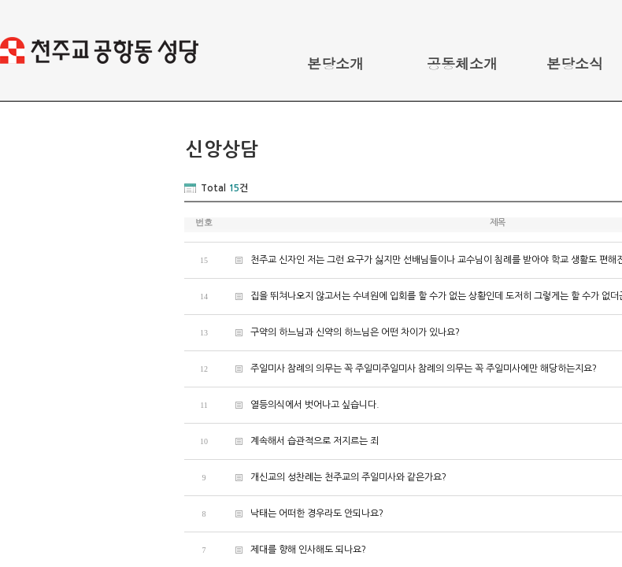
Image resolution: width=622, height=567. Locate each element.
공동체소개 (462, 63)
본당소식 (574, 63)
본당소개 (335, 63)
